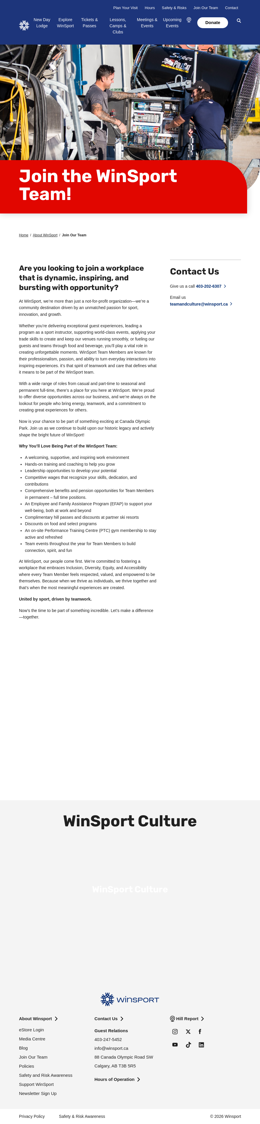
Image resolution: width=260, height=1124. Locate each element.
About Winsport (35, 1018)
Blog (23, 1047)
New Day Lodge (42, 22)
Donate (212, 22)
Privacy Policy (32, 1116)
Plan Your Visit (125, 8)
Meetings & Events (147, 22)
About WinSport (45, 235)
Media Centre (32, 1038)
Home (23, 235)
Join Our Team (205, 8)
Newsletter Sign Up (38, 1093)
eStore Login (31, 1029)
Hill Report (187, 1018)
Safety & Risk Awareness (82, 1116)
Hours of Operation (114, 1079)
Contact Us (106, 1018)
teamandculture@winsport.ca (199, 304)
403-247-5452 (108, 1039)
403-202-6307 (208, 286)
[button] (189, 20)
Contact (231, 8)
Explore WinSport (65, 22)
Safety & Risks (174, 8)
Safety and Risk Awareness (45, 1075)
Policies (26, 1066)
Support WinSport (36, 1084)
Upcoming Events (172, 22)
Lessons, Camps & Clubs (117, 25)
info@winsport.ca (111, 1048)
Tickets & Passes (89, 22)
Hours (150, 8)
